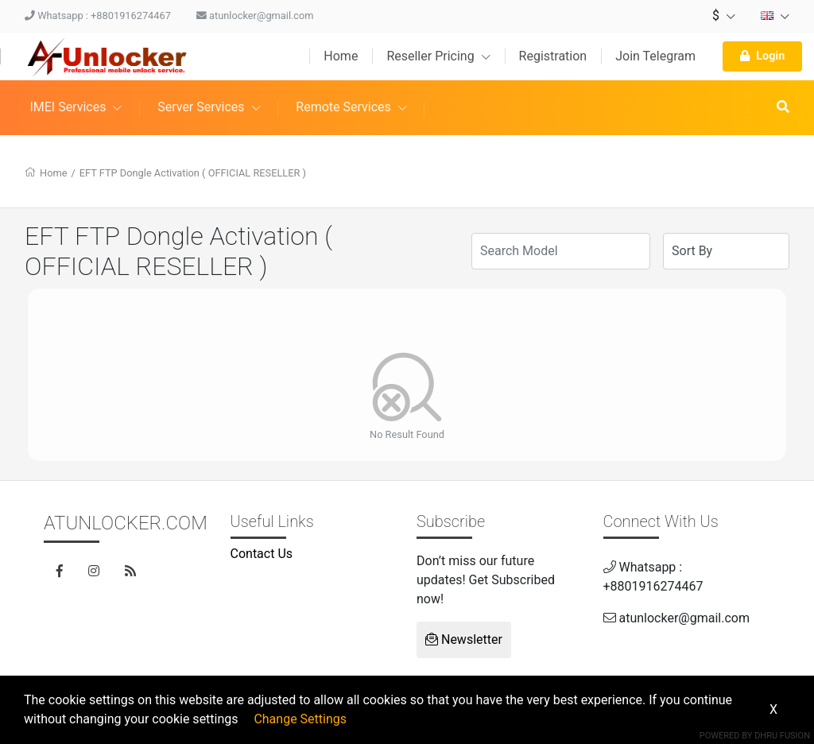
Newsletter (463, 639)
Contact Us (262, 553)
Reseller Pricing (438, 56)
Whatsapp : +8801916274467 (98, 15)
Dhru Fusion (782, 735)
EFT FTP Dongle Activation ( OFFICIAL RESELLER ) (192, 173)
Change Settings (300, 719)
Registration (553, 56)
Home (341, 56)
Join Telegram (655, 56)
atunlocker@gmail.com (255, 15)
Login (762, 56)
